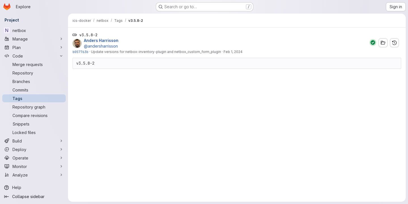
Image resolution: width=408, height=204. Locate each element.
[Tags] (34, 98)
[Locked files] (34, 132)
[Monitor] (34, 166)
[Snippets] (34, 124)
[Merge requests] (34, 64)
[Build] (34, 141)
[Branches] (34, 81)
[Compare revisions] (34, 115)
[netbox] (34, 30)
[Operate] (34, 158)
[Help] (34, 188)
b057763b (80, 52)
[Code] (34, 56)
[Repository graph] (34, 107)
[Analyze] (34, 175)
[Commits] (34, 90)
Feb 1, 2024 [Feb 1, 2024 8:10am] (233, 52)
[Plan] (34, 47)
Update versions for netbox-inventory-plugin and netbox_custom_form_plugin (156, 52)
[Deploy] (34, 149)
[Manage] (34, 39)
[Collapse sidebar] (34, 197)
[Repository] (34, 73)
